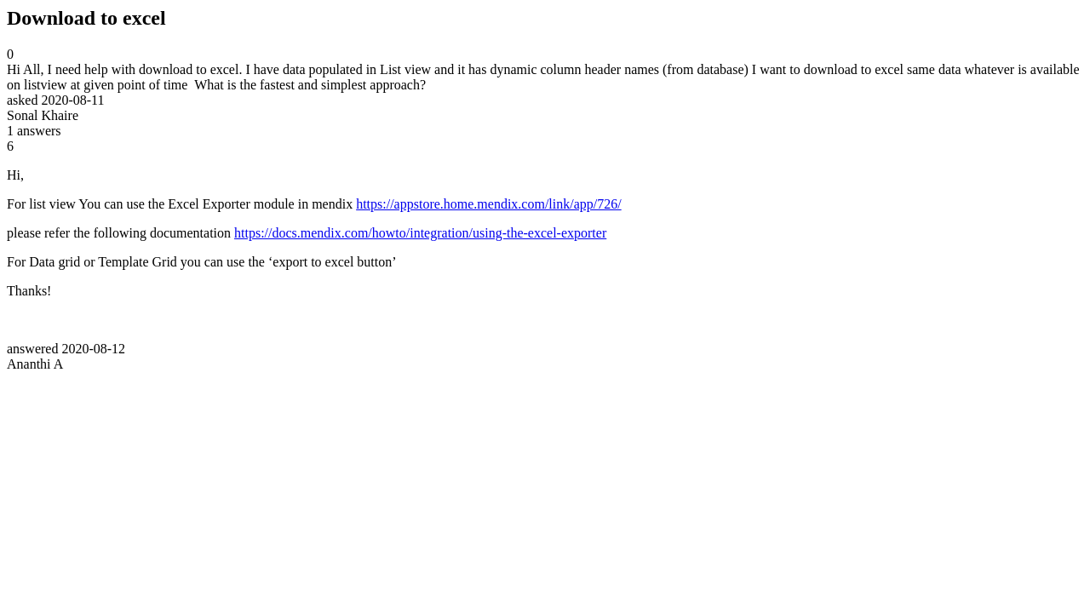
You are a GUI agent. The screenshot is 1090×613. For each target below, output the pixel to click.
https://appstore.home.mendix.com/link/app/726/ (489, 204)
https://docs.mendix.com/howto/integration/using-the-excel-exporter (420, 233)
